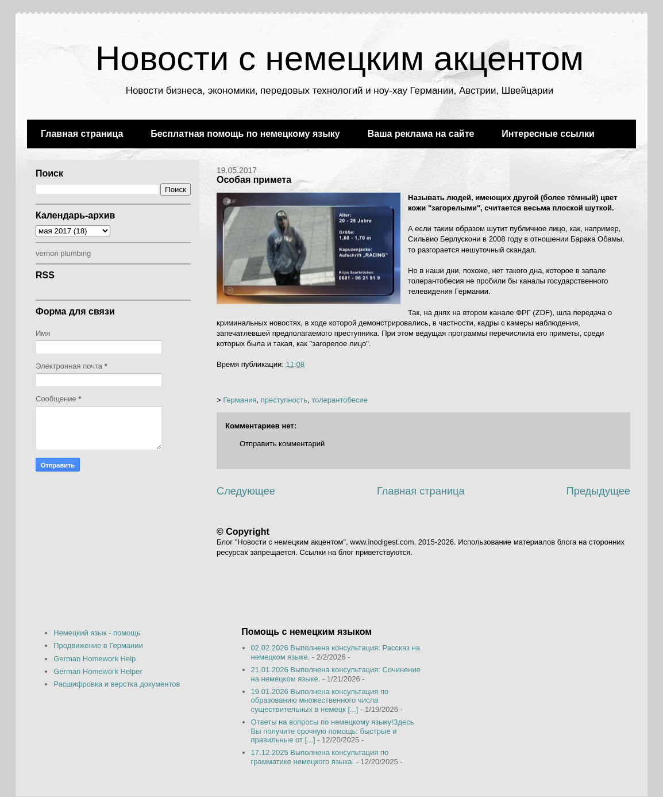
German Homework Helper (97, 671)
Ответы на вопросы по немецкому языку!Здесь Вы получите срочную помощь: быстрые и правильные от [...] (332, 731)
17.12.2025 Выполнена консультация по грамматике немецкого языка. (320, 757)
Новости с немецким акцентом (339, 58)
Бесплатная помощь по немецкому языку (245, 134)
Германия (239, 400)
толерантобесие (339, 400)
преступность (284, 400)
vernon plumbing (63, 253)
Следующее (246, 491)
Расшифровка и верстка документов (116, 684)
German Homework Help (94, 658)
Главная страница (82, 134)
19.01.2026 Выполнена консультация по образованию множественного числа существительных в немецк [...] (320, 700)
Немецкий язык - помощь (97, 633)
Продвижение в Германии (98, 645)
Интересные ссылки (548, 134)
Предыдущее (598, 491)
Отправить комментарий (282, 443)
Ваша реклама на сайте (421, 134)
